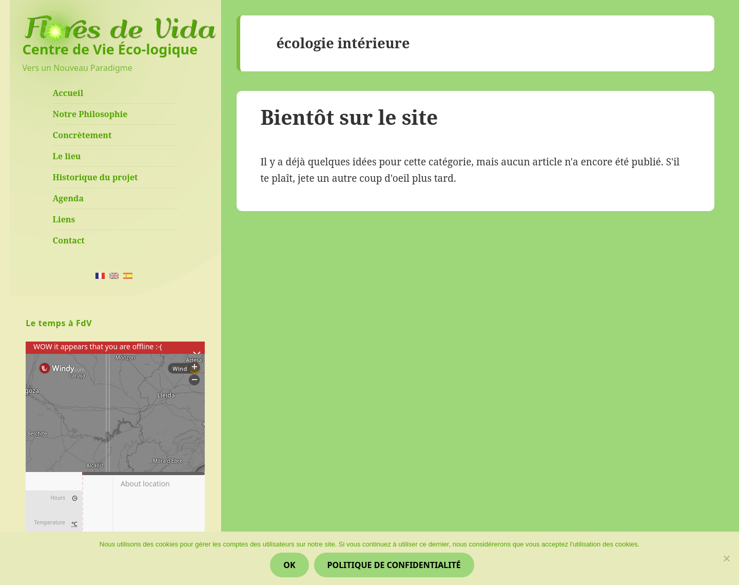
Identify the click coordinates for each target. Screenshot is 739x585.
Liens (64, 219)
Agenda (68, 198)
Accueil (68, 93)
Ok (289, 565)
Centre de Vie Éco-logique (110, 49)
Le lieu (67, 156)
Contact (69, 240)
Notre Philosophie (90, 114)
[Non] (726, 558)
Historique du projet (95, 177)
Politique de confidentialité (394, 565)
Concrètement (82, 135)
